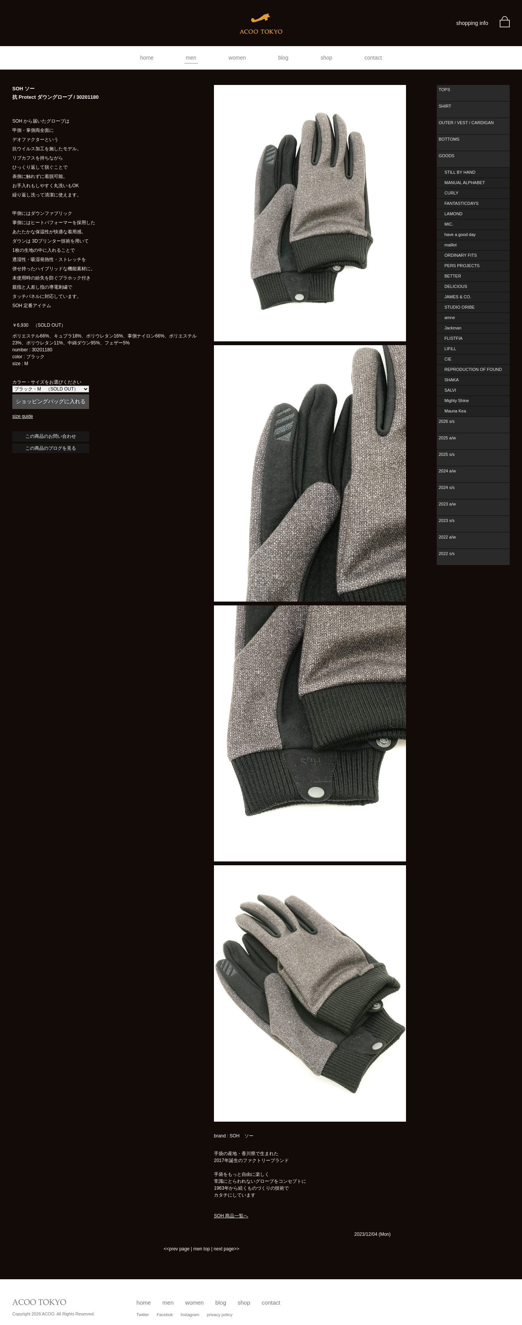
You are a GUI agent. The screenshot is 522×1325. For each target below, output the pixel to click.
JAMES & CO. (457, 296)
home (147, 58)
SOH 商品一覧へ (231, 1216)
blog (283, 58)
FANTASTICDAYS (461, 203)
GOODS (446, 155)
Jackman (452, 328)
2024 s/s (447, 487)
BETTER (452, 276)
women (237, 58)
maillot (450, 245)
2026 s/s (447, 421)
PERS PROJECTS (462, 265)
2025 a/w (447, 438)
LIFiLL (450, 348)
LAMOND (453, 213)
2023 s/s (447, 520)
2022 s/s (447, 553)
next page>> (226, 1249)
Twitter (142, 1314)
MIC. (448, 224)
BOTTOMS (449, 139)
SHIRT (445, 106)
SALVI (450, 390)
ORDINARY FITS (460, 255)
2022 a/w (447, 537)
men (191, 58)
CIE (447, 359)
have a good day (460, 234)
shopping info (472, 23)
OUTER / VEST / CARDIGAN (466, 122)
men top (201, 1249)
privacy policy (219, 1314)
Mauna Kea (455, 411)
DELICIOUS (455, 286)
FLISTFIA (453, 338)
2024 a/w (447, 471)
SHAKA (451, 379)
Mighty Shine (456, 400)
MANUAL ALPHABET (464, 182)
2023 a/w (447, 504)
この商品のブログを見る (50, 448)
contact (373, 58)
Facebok (165, 1314)
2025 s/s (447, 454)
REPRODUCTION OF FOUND (473, 369)
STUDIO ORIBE (459, 307)
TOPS (444, 89)
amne (449, 317)
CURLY (451, 193)
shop (326, 58)
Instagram (190, 1314)
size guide (22, 416)
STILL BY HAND (460, 172)
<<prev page (176, 1249)
